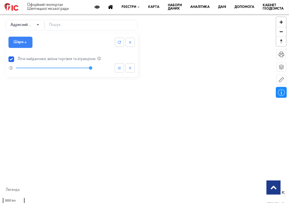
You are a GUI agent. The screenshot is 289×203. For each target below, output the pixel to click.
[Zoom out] (281, 31)
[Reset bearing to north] (281, 41)
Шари (20, 42)
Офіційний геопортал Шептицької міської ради (48, 7)
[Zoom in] (281, 22)
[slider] (53, 68)
